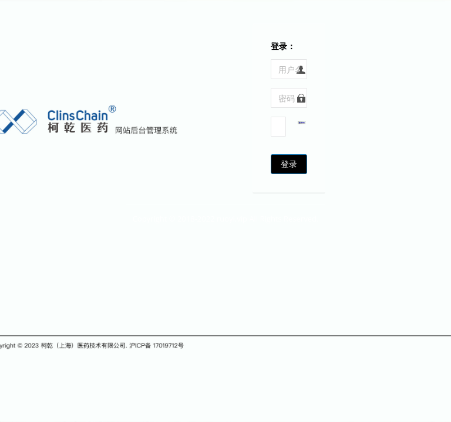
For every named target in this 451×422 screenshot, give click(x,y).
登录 (289, 163)
